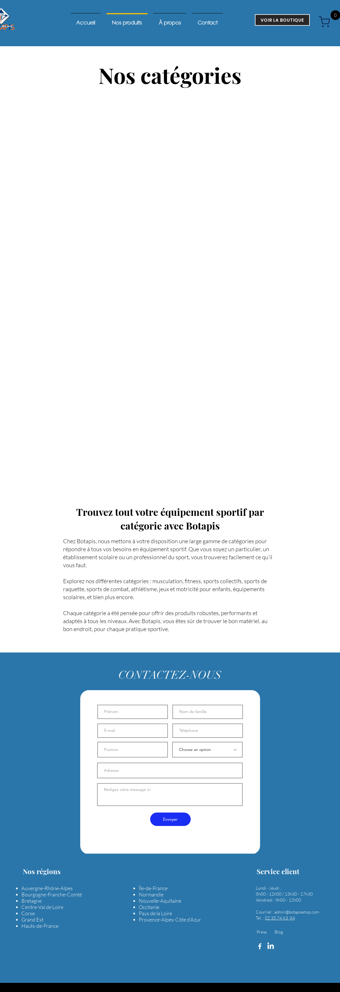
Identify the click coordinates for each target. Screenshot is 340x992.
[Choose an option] (207, 749)
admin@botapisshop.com (296, 912)
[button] (304, 36)
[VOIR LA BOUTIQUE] (282, 20)
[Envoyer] (170, 819)
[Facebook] (260, 946)
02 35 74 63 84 (280, 918)
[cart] (326, 21)
